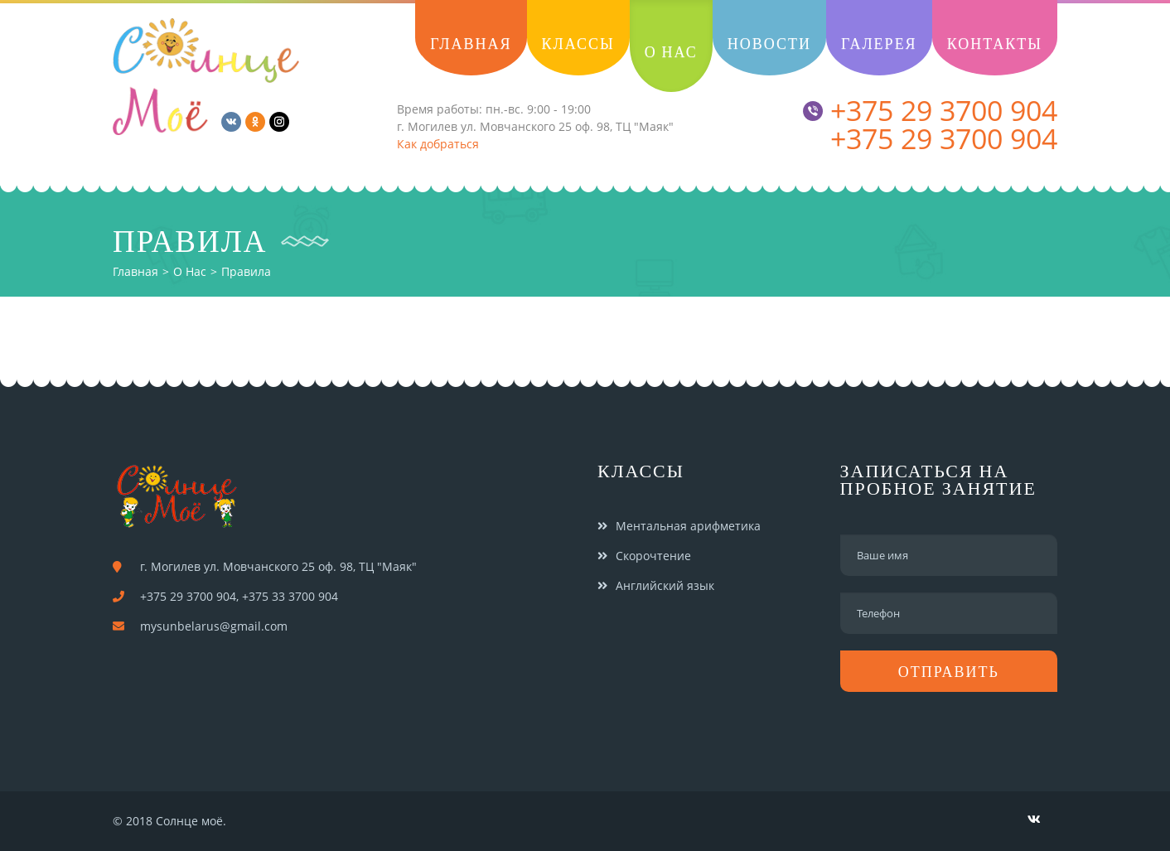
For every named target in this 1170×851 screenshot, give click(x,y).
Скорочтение (653, 555)
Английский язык (665, 585)
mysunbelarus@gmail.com (214, 626)
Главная (135, 271)
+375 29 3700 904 (929, 110)
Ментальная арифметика (688, 526)
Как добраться (438, 144)
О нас (189, 271)
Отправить (948, 671)
